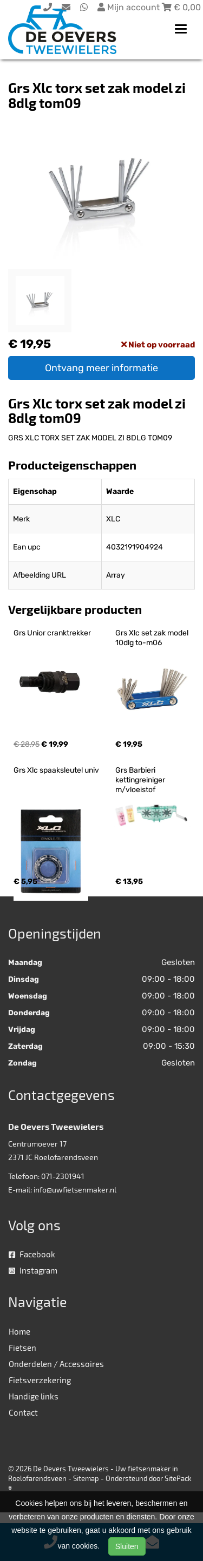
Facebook (32, 1254)
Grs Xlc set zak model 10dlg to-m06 (152, 637)
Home (19, 1331)
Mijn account (129, 7)
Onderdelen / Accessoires (56, 1364)
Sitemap (86, 1478)
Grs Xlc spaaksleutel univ (56, 770)
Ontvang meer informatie (101, 368)
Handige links (33, 1396)
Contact (23, 1412)
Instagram (33, 1270)
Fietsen (22, 1347)
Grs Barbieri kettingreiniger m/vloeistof (141, 780)
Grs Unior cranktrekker (52, 633)
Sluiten (127, 1546)
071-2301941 (62, 1176)
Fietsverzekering (40, 1380)
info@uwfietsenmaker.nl (75, 1189)
